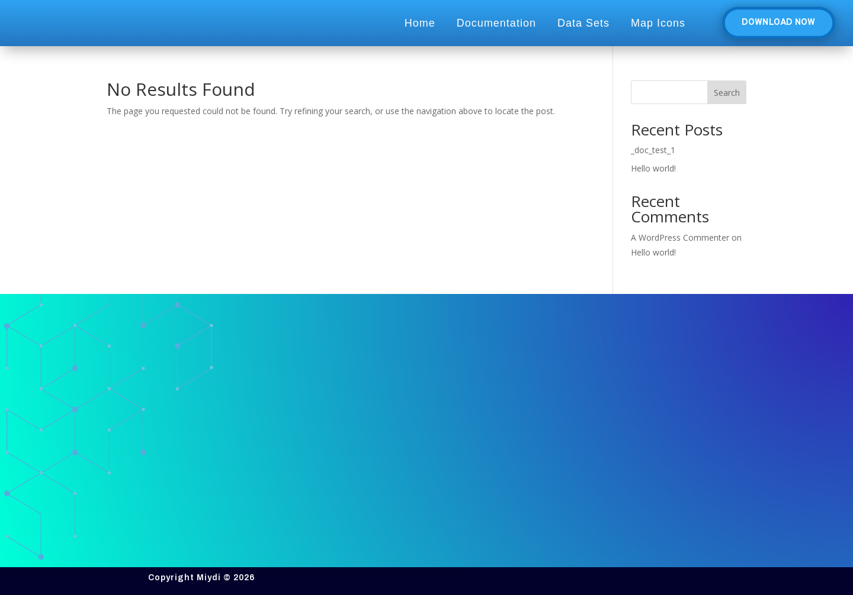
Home (420, 23)
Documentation (496, 23)
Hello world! (653, 168)
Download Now (778, 22)
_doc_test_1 (653, 150)
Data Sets (583, 23)
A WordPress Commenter (680, 237)
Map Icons (658, 23)
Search (727, 92)
